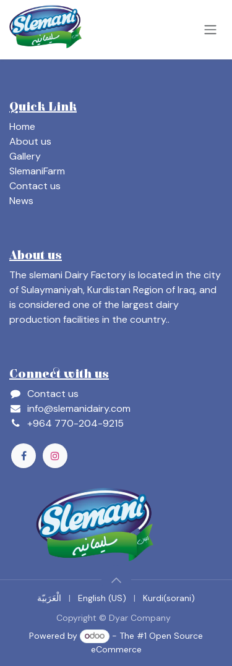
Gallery (25, 156)
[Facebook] (23, 455)
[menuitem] (49, 598)
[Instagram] (55, 455)
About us (30, 141)
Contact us (35, 185)
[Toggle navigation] (210, 30)
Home (22, 126)
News (21, 200)
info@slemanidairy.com (79, 408)
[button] (116, 580)
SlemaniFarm (37, 170)
